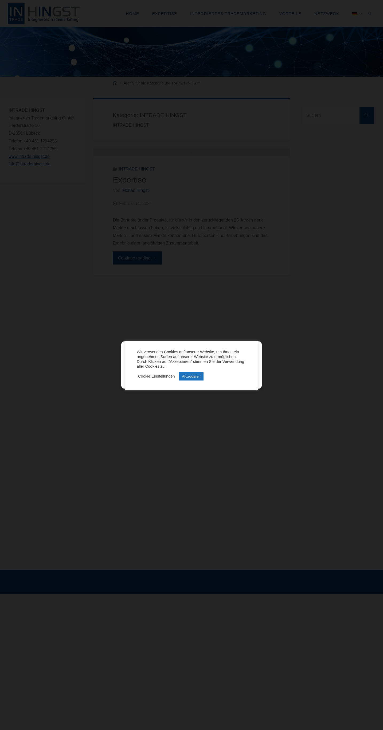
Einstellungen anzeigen (232, 368)
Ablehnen (189, 368)
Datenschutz (184, 381)
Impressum (203, 381)
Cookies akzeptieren (148, 368)
